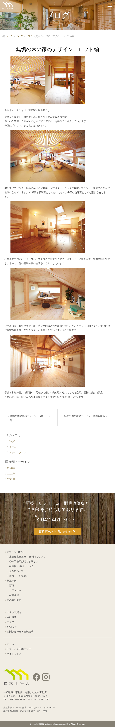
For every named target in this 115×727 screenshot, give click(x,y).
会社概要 (11, 617)
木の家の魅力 (14, 600)
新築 (11, 585)
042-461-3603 (58, 519)
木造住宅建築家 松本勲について (27, 556)
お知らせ (11, 627)
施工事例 (11, 580)
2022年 (11, 473)
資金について (16, 571)
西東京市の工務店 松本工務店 (7, 5)
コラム (12, 447)
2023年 (11, 468)
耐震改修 (14, 595)
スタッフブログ (17, 452)
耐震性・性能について (21, 566)
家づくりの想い (15, 552)
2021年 (11, 479)
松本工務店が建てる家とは (23, 561)
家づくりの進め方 (18, 576)
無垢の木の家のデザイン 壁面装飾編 (84, 416)
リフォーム (15, 590)
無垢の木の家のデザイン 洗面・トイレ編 (31, 418)
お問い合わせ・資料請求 (20, 631)
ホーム (10, 644)
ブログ (11, 441)
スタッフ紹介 (14, 612)
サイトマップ (14, 653)
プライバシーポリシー (19, 649)
